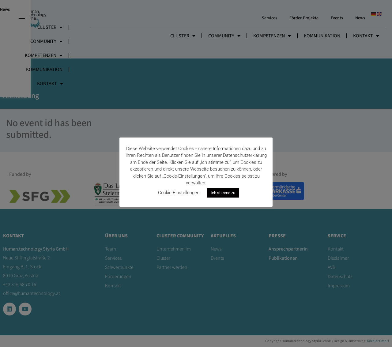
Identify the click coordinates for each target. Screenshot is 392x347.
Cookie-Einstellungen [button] (178, 192)
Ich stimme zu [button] (223, 192)
